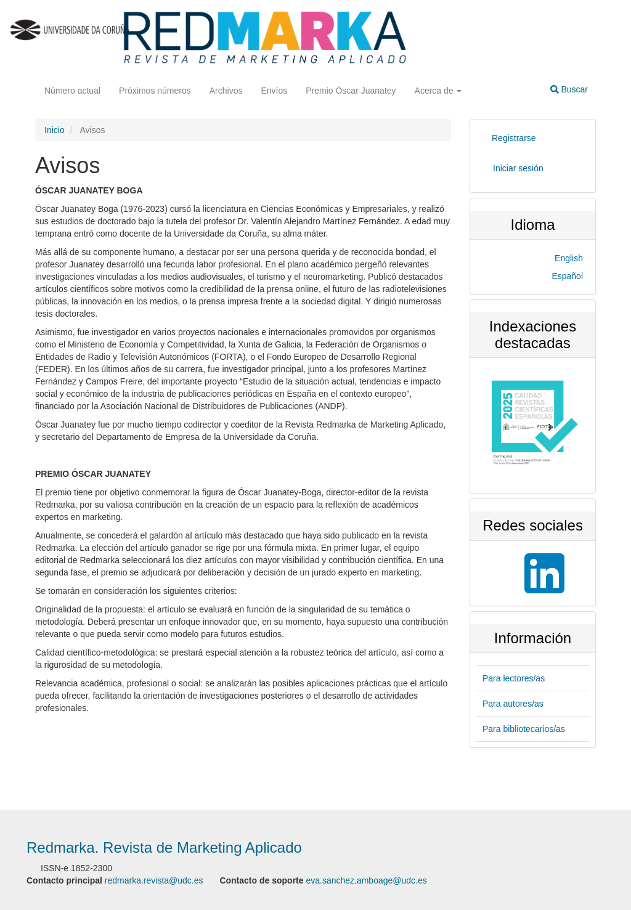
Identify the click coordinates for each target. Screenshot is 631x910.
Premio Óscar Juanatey (351, 90)
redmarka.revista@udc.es (154, 880)
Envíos (274, 90)
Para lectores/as (513, 678)
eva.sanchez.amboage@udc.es (366, 880)
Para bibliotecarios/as (523, 729)
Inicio (54, 130)
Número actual (72, 90)
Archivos (226, 90)
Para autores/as (512, 704)
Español (567, 276)
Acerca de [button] (438, 90)
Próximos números (155, 90)
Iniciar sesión (518, 168)
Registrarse (514, 138)
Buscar (569, 89)
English (569, 258)
